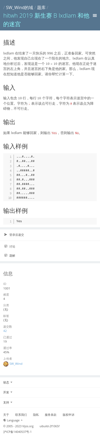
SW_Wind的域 (19, 7)
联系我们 (21, 415)
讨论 (9, 246)
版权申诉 (68, 415)
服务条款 (51, 415)
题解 (9, 255)
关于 (6, 415)
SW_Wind (15, 364)
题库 (41, 7)
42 (5, 331)
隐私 (36, 415)
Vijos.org (28, 426)
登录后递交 (14, 235)
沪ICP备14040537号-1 (17, 432)
